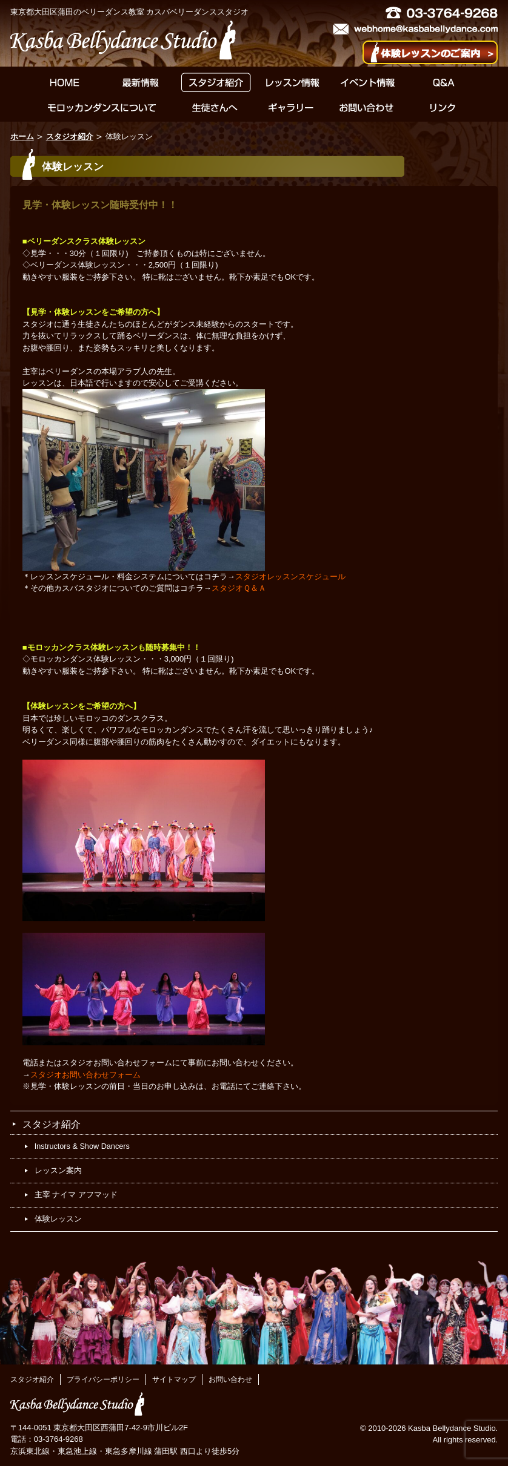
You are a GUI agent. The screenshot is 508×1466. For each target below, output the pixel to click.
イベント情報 (368, 82)
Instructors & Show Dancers (82, 1146)
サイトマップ (174, 1379)
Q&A (443, 82)
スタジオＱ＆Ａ (239, 588)
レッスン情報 (292, 82)
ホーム (22, 136)
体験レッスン (58, 1219)
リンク (442, 107)
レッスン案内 (58, 1170)
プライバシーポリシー (103, 1379)
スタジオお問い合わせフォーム (85, 1074)
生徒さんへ (215, 107)
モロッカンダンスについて (102, 107)
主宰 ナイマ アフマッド (76, 1195)
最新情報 (140, 82)
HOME (64, 82)
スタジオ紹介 (216, 82)
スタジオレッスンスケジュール (290, 576)
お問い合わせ (366, 107)
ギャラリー (291, 107)
